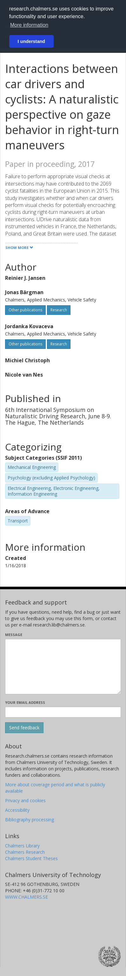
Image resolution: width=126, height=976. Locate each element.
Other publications (25, 310)
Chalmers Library (22, 846)
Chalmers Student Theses (31, 858)
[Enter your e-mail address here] (63, 712)
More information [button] (29, 25)
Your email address (25, 702)
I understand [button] (31, 41)
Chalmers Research (25, 852)
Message (13, 634)
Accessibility (17, 810)
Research (58, 310)
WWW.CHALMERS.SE (26, 897)
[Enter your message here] (63, 666)
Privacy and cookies (25, 800)
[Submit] (24, 727)
